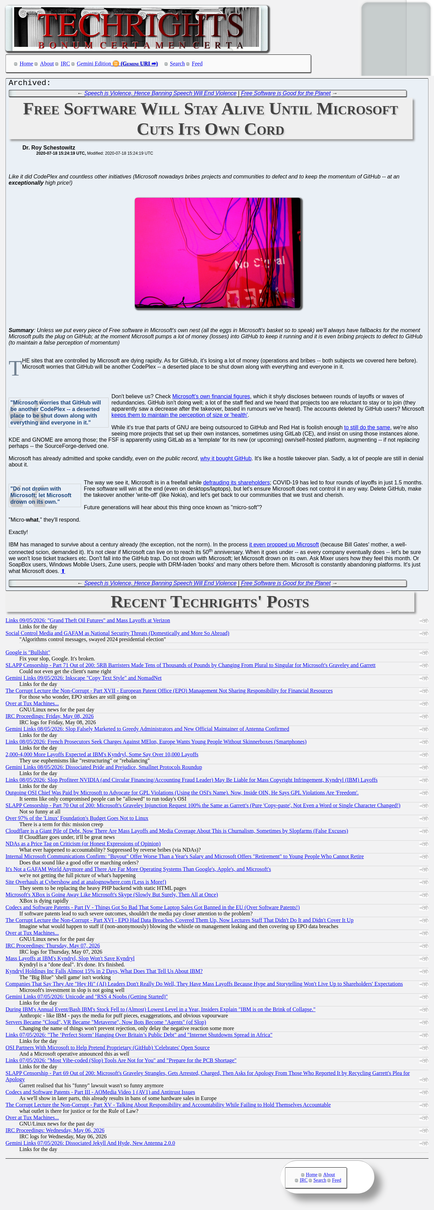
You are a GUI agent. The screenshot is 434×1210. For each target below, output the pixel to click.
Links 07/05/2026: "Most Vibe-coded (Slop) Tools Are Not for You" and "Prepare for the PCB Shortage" (121, 1062)
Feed (197, 63)
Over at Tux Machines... (32, 705)
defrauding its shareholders (236, 484)
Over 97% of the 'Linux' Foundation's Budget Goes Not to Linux (77, 820)
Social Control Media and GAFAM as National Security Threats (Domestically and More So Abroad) (117, 635)
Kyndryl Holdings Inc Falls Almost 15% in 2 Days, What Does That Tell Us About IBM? (104, 973)
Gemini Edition (94, 63)
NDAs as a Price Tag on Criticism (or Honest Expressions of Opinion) (83, 845)
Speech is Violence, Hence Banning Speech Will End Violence (160, 95)
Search (177, 63)
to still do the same (367, 429)
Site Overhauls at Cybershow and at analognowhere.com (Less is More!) (86, 883)
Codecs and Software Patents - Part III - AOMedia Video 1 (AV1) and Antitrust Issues (100, 1094)
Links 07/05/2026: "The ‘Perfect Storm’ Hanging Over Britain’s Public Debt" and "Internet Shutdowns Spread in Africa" (139, 1036)
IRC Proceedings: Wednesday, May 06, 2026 (55, 1132)
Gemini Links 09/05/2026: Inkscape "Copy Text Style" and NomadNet (83, 680)
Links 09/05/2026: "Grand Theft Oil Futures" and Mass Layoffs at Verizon (88, 622)
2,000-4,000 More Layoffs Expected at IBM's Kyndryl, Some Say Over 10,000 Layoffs (102, 756)
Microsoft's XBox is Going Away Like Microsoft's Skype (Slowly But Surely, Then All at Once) (112, 896)
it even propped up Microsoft (284, 546)
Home (26, 63)
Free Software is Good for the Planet (286, 95)
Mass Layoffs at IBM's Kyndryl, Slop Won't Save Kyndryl (70, 960)
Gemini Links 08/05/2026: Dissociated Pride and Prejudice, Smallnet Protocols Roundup (104, 769)
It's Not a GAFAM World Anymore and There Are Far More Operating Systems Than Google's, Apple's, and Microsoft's (138, 871)
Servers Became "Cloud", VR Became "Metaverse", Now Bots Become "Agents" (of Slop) (106, 1024)
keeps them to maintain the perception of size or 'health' (179, 417)
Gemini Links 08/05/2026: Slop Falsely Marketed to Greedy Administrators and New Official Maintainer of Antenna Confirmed (147, 731)
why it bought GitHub (226, 460)
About (47, 63)
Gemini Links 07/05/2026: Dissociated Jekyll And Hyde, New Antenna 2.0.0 (90, 1145)
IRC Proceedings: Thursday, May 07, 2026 (53, 947)
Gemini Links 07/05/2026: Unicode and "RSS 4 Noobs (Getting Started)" (87, 998)
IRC (65, 63)
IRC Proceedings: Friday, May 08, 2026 (49, 718)
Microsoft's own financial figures (211, 398)
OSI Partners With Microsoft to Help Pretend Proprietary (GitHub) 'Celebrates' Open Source (108, 1049)
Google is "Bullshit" (28, 654)
